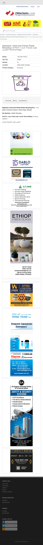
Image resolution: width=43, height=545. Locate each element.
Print (15, 100)
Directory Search (6, 502)
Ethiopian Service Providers (24, 34)
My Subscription (5, 513)
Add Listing (4, 500)
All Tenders (4, 511)
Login (38, 6)
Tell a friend (8, 100)
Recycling (35, 34)
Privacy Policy (5, 485)
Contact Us (4, 487)
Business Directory (11, 34)
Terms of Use (5, 483)
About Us (4, 489)
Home (3, 34)
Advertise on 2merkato (7, 491)
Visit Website (23, 100)
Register (33, 6)
